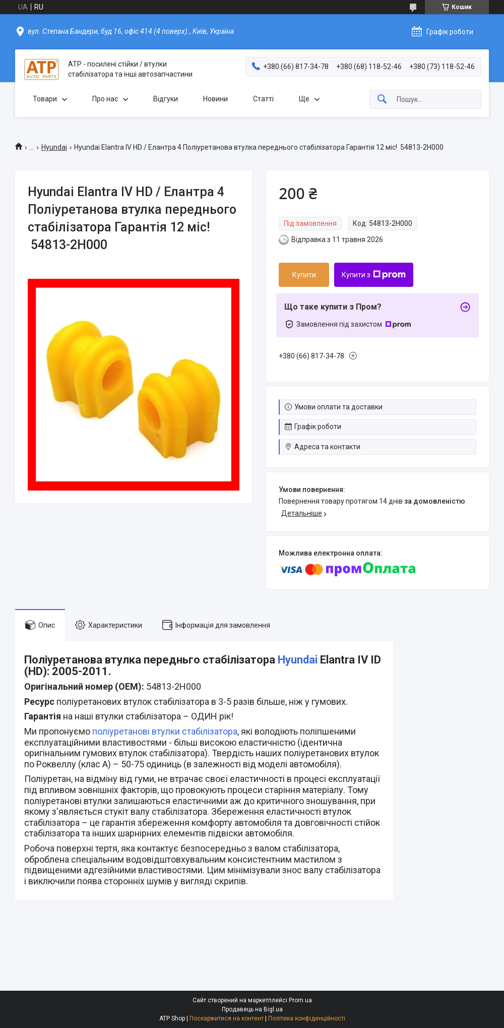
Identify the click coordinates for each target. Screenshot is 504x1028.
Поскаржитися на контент (227, 1018)
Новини (215, 99)
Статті (263, 99)
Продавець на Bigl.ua (252, 1009)
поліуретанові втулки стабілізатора (164, 731)
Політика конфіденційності (306, 1018)
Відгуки (165, 99)
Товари (45, 99)
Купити (304, 275)
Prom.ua (300, 1000)
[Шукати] (382, 99)
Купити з (374, 274)
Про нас (105, 99)
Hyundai (54, 147)
